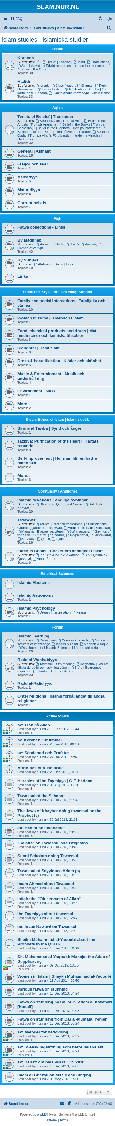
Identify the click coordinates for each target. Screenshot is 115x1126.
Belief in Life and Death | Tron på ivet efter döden (61, 130)
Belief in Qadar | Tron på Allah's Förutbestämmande (63, 133)
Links (22, 276)
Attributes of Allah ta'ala (40, 768)
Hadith (23, 81)
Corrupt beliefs (31, 202)
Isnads (42, 85)
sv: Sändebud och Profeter (43, 753)
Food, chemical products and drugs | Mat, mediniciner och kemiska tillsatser (57, 333)
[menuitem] (16, 18)
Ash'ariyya (27, 177)
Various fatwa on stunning (42, 989)
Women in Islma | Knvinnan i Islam (50, 318)
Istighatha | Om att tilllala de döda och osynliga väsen (62, 665)
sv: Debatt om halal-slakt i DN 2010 (50, 1062)
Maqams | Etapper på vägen (40, 531)
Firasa (79, 612)
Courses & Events (73, 640)
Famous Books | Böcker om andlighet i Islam (60, 551)
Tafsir (79, 62)
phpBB (41, 1114)
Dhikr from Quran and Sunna (59, 504)
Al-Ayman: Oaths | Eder (53, 264)
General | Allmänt (34, 151)
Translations (98, 62)
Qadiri (43, 539)
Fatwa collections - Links (41, 227)
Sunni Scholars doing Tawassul (47, 856)
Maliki (57, 244)
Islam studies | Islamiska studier (45, 39)
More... (24, 403)
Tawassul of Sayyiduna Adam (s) (48, 871)
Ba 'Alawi (26, 539)
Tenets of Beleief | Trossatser (45, 116)
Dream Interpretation (53, 612)
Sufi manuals (77, 531)
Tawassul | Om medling (55, 664)
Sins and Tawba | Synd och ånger (49, 428)
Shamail (85, 85)
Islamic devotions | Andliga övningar (52, 500)
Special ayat (28, 65)
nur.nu (41, 729)
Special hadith (49, 89)
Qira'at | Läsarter (56, 62)
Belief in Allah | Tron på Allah (59, 121)
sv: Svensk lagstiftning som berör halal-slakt (60, 1047)
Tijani (58, 539)
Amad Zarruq (44, 559)
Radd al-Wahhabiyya (37, 659)
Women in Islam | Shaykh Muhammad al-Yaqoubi (64, 976)
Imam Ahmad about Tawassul (45, 883)
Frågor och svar (32, 164)
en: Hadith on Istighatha (40, 828)
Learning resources (89, 65)
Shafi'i (72, 244)
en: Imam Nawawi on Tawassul (46, 926)
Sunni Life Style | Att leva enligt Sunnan (57, 292)
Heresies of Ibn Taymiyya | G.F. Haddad (55, 780)
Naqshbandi (77, 535)
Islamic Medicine (33, 582)
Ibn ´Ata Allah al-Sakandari (57, 555)
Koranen (25, 57)
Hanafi (42, 244)
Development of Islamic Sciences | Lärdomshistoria (57, 647)
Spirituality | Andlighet (57, 491)
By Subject (27, 260)
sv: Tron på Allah (33, 725)
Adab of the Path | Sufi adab (87, 528)
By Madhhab (29, 240)
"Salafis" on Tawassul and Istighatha (52, 843)
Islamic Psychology (36, 608)
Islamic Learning (33, 636)
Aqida (57, 108)
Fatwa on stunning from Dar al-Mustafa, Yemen (62, 1019)
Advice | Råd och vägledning (59, 524)
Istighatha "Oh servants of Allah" (49, 898)
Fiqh (57, 218)
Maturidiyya (28, 190)
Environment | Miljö (36, 391)
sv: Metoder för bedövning (42, 1032)
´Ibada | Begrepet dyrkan (53, 671)
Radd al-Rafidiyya (34, 683)
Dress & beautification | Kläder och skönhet (59, 361)
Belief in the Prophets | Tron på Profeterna (67, 128)
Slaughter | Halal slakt (38, 348)
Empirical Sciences (57, 574)
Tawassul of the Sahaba (40, 795)
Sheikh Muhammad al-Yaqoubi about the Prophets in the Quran (56, 941)
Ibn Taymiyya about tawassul (45, 913)
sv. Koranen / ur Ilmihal (39, 740)
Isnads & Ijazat (65, 644)
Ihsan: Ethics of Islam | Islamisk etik (57, 419)
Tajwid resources (56, 65)
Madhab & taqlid (94, 644)
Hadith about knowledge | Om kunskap (80, 93)
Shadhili (56, 535)
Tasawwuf (26, 520)
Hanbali (88, 244)
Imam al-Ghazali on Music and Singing (54, 1075)
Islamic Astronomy (35, 595)
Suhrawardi (100, 535)
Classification (63, 85)
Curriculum (46, 640)
